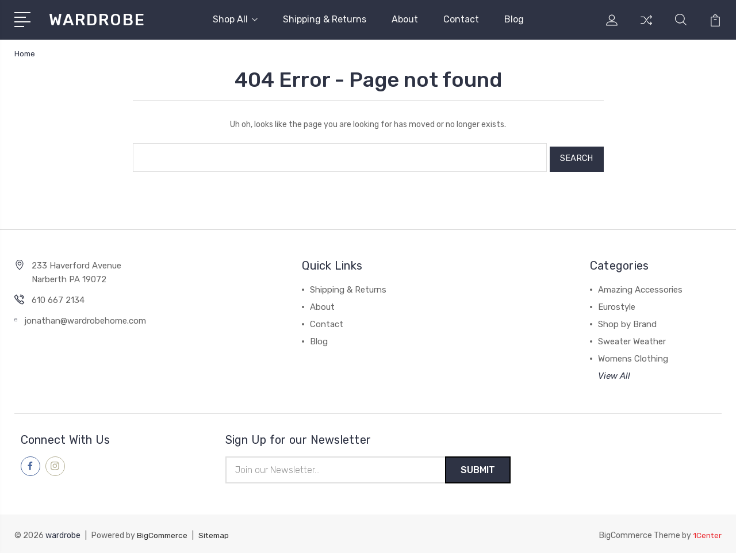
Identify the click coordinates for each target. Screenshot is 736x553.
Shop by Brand (627, 321)
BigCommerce (163, 533)
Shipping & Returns (324, 19)
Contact (461, 19)
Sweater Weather (632, 338)
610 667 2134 (58, 296)
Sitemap (217, 533)
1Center (707, 533)
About (405, 19)
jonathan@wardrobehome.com (85, 317)
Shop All (235, 19)
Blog (514, 19)
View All (614, 372)
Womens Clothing (633, 355)
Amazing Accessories (640, 286)
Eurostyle (616, 303)
